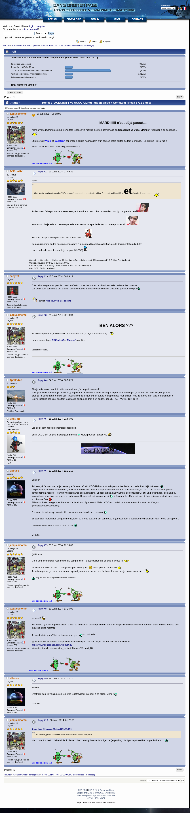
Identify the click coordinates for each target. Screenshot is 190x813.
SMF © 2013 (93, 790)
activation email (30, 29)
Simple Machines (107, 790)
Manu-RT (14, 418)
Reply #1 (42, 171)
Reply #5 (42, 418)
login (31, 26)
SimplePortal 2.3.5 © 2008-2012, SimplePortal (96, 793)
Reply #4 (42, 380)
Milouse (14, 470)
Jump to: (143, 781)
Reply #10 (42, 720)
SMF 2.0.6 (82, 790)
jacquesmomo (18, 113)
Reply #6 (42, 470)
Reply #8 (42, 608)
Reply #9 (42, 678)
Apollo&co (15, 380)
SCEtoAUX (15, 171)
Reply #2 (42, 276)
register (41, 26)
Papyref (14, 276)
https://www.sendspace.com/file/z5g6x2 (52, 644)
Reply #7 (42, 545)
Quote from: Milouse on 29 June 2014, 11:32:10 (52, 729)
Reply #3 (42, 315)
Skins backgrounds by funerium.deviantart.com (96, 796)
